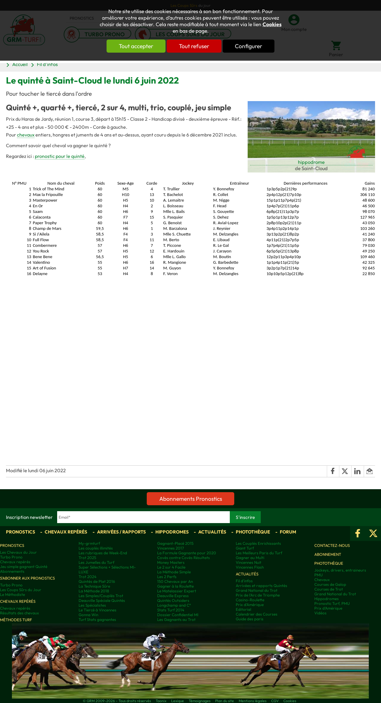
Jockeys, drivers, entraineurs (340, 570)
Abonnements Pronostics (190, 498)
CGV (275, 701)
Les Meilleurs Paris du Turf (259, 552)
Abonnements (12, 571)
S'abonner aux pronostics (27, 578)
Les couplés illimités (96, 548)
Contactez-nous (332, 545)
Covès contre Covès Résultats (183, 557)
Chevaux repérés (66, 532)
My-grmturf (89, 543)
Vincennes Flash (250, 567)
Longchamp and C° (174, 605)
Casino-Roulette (250, 599)
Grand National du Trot (256, 590)
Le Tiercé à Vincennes (97, 610)
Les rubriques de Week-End (103, 552)
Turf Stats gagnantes (97, 619)
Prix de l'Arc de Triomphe (258, 595)
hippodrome (311, 162)
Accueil (20, 64)
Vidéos (320, 613)
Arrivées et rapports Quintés (261, 585)
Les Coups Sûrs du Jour (20, 589)
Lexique (177, 701)
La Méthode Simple (174, 571)
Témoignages (199, 701)
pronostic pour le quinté (60, 156)
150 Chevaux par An (175, 581)
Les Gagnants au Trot (176, 619)
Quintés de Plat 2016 (97, 581)
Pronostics (20, 532)
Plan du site (224, 701)
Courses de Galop (330, 584)
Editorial (243, 609)
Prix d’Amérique (328, 608)
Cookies (272, 24)
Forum (288, 532)
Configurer (249, 46)
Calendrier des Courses (256, 614)
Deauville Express (173, 595)
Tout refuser (194, 46)
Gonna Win (88, 614)
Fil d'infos (47, 64)
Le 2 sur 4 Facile (171, 567)
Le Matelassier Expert (176, 591)
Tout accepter (135, 46)
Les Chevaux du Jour (18, 552)
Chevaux (322, 579)
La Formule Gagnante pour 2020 (186, 552)
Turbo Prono (11, 557)
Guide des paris (249, 618)
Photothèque (253, 532)
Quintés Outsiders (173, 600)
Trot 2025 (87, 557)
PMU (318, 574)
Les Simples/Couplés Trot (101, 595)
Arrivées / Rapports (121, 532)
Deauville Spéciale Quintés (102, 600)
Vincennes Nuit (248, 562)
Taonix (161, 701)
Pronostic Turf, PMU (332, 603)
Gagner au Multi (250, 557)
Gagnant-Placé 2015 (175, 543)
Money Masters (171, 562)
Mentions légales (252, 701)
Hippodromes (172, 532)
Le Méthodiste (12, 594)
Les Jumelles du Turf (96, 562)
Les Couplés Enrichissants (258, 543)
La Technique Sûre (94, 586)
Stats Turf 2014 (170, 610)
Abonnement (327, 554)
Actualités (212, 532)
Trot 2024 (87, 576)
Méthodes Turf (16, 619)
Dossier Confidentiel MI (177, 614)
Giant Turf (245, 548)
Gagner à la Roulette (175, 586)
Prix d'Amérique (250, 604)
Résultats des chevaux (19, 613)
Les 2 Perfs (167, 576)
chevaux (26, 135)
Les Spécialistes (92, 605)
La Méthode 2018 (94, 591)
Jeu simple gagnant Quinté (23, 566)
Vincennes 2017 (170, 548)
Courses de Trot (328, 589)
